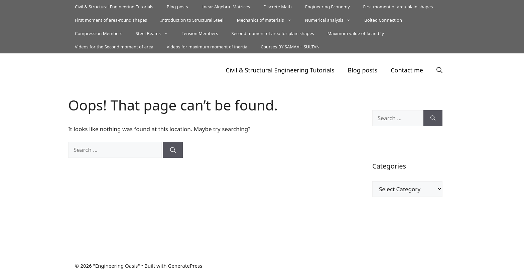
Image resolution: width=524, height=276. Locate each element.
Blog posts (177, 7)
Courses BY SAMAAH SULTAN (290, 47)
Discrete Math (277, 7)
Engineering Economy (327, 7)
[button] (439, 70)
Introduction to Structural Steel (192, 20)
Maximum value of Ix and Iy (356, 33)
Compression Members (98, 33)
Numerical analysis (331, 20)
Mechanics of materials (267, 20)
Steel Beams (155, 33)
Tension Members (200, 33)
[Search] (173, 150)
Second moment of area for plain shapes (272, 33)
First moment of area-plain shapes (398, 7)
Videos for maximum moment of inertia (207, 47)
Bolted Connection (383, 20)
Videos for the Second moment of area (114, 47)
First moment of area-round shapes (111, 20)
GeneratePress (185, 265)
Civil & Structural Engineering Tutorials (114, 7)
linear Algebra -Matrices (226, 7)
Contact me (407, 70)
